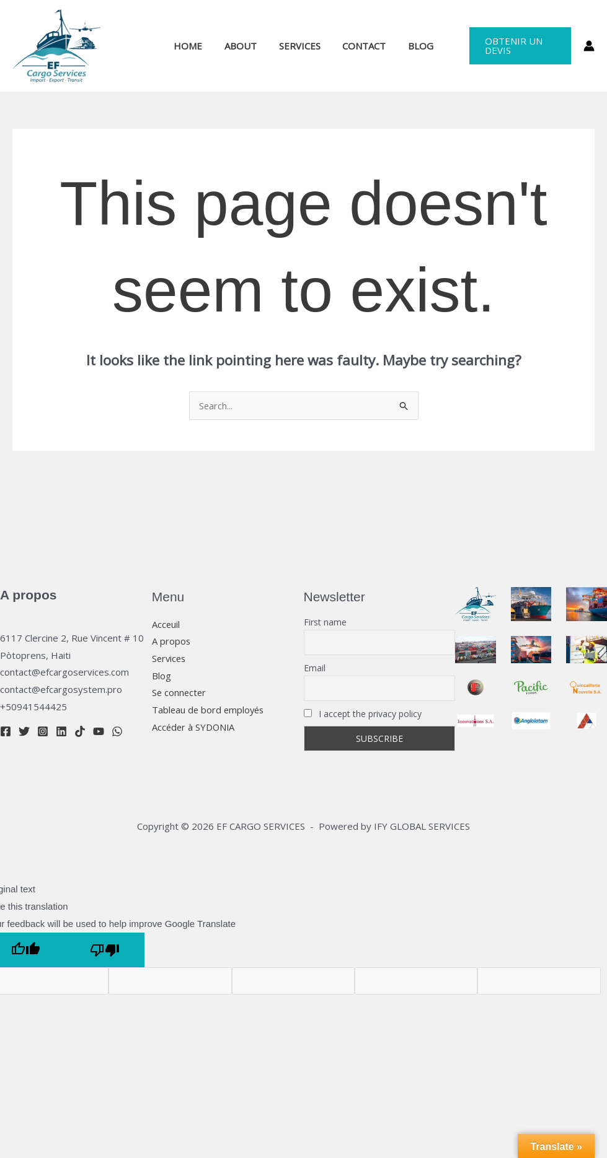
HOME (195, 46)
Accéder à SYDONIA (194, 727)
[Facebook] (5, 731)
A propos (171, 641)
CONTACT (361, 46)
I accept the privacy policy (363, 714)
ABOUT (244, 46)
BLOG (414, 46)
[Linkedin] (61, 731)
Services (170, 658)
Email (315, 668)
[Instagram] (42, 731)
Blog (161, 675)
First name (325, 622)
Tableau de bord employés (209, 710)
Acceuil (166, 624)
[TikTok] (80, 731)
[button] (516, 45)
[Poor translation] (104, 950)
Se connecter (180, 693)
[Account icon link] (589, 45)
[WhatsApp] (117, 731)
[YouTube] (98, 731)
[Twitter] (24, 731)
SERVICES (300, 46)
